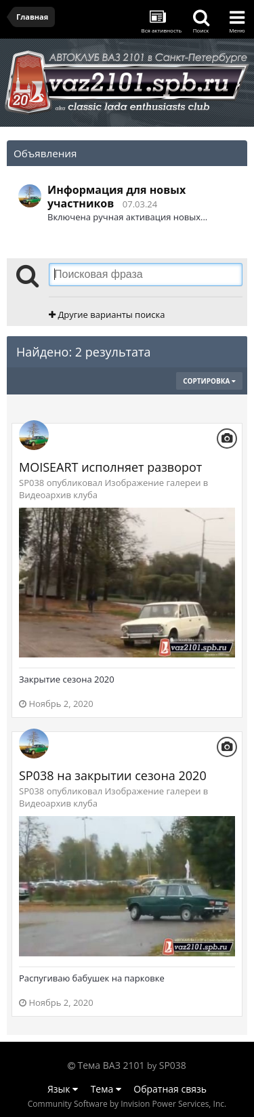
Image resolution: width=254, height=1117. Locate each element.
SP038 (172, 1065)
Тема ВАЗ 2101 (111, 1065)
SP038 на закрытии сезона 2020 (113, 775)
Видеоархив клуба (58, 495)
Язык (62, 1088)
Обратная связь (170, 1088)
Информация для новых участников (116, 196)
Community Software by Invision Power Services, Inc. (127, 1104)
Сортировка (209, 381)
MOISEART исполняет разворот (110, 467)
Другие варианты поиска (107, 314)
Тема (106, 1088)
